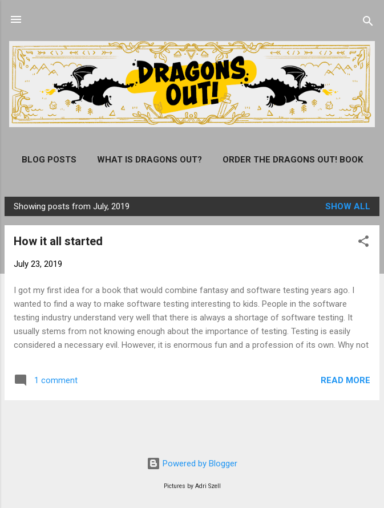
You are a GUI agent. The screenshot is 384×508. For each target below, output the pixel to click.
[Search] (368, 23)
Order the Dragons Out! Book (293, 160)
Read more (345, 380)
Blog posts (49, 160)
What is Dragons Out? (149, 160)
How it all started (58, 241)
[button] (363, 243)
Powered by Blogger (192, 463)
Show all (347, 206)
